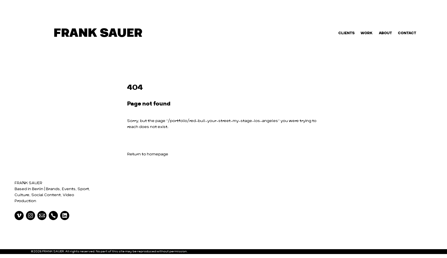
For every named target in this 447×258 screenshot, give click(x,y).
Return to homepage (147, 154)
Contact (407, 33)
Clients (346, 33)
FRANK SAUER (28, 183)
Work (367, 33)
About (385, 33)
